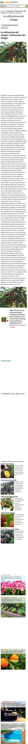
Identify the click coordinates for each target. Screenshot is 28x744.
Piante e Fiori (19, 11)
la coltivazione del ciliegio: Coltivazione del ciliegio (13, 35)
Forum (7, 6)
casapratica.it (10, 11)
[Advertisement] (14, 79)
